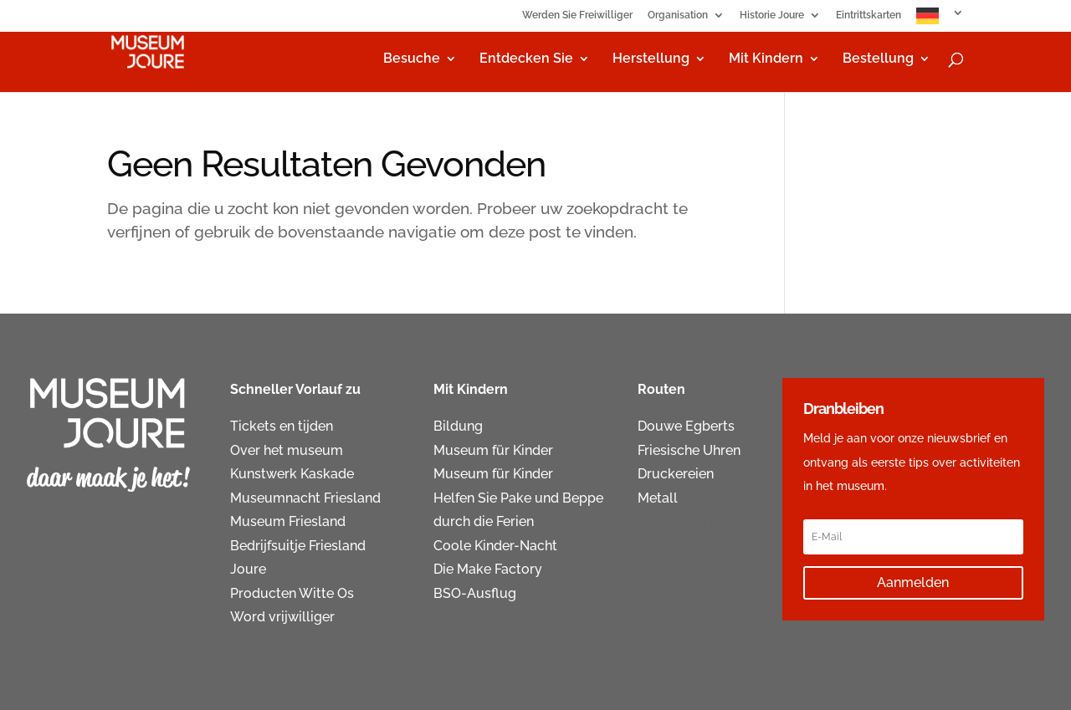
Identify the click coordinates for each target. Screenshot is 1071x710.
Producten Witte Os (292, 593)
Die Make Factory (487, 569)
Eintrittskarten (868, 15)
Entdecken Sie (526, 59)
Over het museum (286, 450)
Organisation (678, 15)
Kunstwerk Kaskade (292, 474)
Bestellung (878, 59)
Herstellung (650, 59)
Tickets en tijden (281, 426)
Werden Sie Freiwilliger (577, 15)
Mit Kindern (766, 59)
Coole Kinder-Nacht (495, 546)
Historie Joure (772, 15)
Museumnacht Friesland (305, 498)
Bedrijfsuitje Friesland (298, 546)
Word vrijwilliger (282, 617)
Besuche (411, 59)
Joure (248, 569)
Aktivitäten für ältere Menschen (736, 521)
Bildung (458, 426)
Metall (658, 498)
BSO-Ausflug (474, 593)
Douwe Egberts (686, 426)
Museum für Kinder (493, 450)
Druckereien (676, 474)
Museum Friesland (288, 521)
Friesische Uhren (689, 450)
